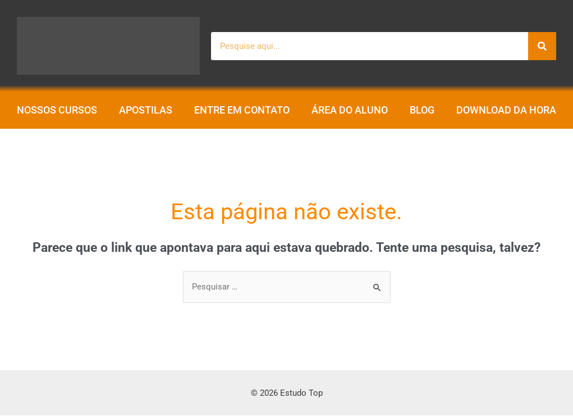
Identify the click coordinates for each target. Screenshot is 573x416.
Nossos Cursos (57, 110)
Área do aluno (349, 110)
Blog (422, 110)
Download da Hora (506, 110)
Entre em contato (242, 110)
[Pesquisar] (542, 46)
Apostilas (145, 110)
